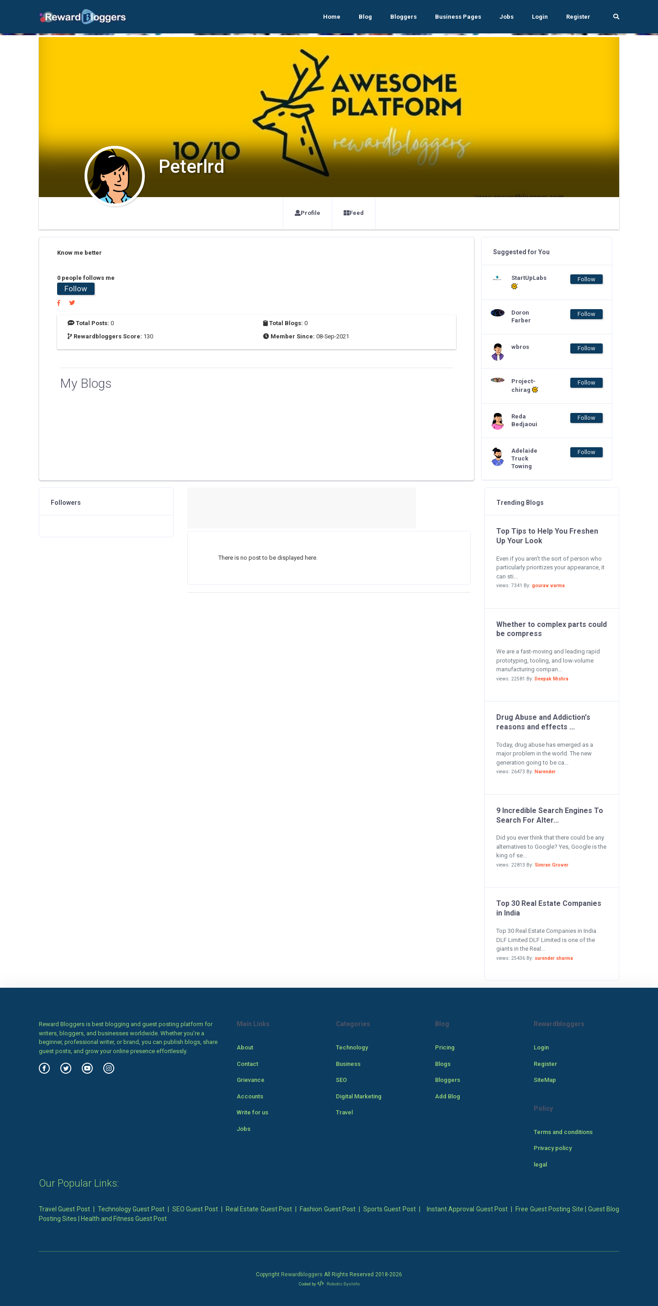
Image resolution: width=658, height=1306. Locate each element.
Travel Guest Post (64, 1209)
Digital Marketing (359, 1096)
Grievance (251, 1079)
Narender (545, 772)
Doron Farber (521, 316)
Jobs (506, 16)
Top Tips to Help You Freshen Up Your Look (547, 536)
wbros (520, 346)
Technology (352, 1047)
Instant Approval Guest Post (467, 1209)
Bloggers (403, 16)
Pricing (445, 1047)
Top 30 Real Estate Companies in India (548, 908)
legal (540, 1164)
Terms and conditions (563, 1132)
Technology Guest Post (131, 1209)
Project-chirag (524, 385)
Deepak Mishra (551, 679)
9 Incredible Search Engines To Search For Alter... (549, 815)
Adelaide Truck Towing (524, 458)
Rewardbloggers (302, 1274)
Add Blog (447, 1096)
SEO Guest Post (195, 1209)
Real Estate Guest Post (259, 1209)
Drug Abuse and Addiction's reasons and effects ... (543, 722)
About (245, 1047)
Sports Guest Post (389, 1209)
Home (331, 16)
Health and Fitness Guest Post (124, 1218)
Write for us (252, 1112)
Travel (344, 1112)
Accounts (250, 1096)
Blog (365, 16)
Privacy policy (553, 1148)
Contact (247, 1063)
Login (540, 16)
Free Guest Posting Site (549, 1209)
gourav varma (548, 586)
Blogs (443, 1063)
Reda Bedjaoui (524, 420)
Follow (75, 288)
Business (348, 1063)
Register (578, 16)
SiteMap (545, 1079)
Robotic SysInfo (338, 1283)
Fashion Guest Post (328, 1209)
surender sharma (554, 958)
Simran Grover (551, 865)
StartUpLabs (529, 282)
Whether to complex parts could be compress (551, 629)
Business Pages (458, 16)
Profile (307, 212)
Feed (354, 212)
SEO (341, 1079)
